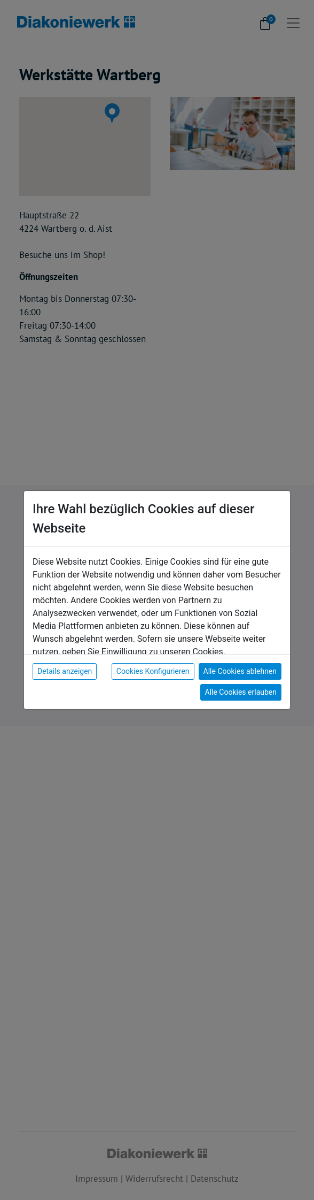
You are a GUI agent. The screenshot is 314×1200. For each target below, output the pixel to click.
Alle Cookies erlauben (241, 692)
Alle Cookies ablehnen (240, 671)
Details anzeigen (64, 671)
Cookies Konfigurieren (153, 671)
